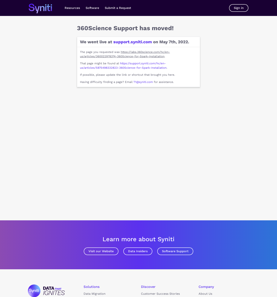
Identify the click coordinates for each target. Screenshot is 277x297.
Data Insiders (138, 251)
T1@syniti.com (143, 82)
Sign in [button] (239, 8)
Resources (72, 8)
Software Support (175, 251)
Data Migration (95, 293)
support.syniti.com (132, 41)
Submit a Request (118, 8)
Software (92, 8)
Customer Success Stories (160, 293)
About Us (205, 293)
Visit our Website (101, 251)
